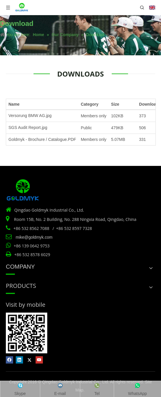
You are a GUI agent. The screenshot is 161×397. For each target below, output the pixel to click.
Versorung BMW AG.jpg (30, 115)
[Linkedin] (19, 360)
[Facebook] (9, 360)
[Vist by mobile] (26, 333)
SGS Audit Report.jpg (27, 127)
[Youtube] (39, 360)
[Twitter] (29, 360)
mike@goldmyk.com (34, 237)
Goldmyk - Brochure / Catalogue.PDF (42, 139)
